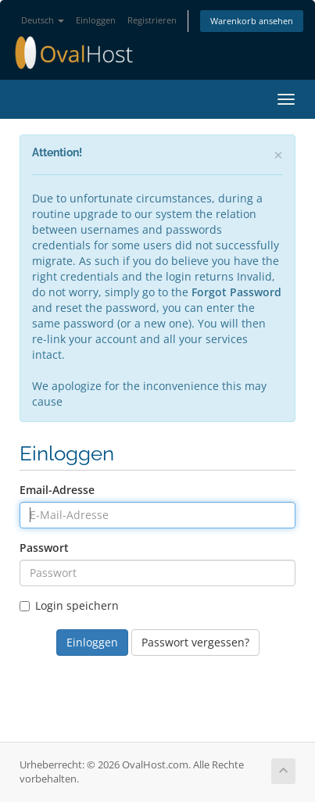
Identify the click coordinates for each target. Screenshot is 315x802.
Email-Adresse (57, 489)
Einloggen (96, 20)
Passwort (44, 547)
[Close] (278, 155)
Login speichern (69, 605)
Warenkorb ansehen (251, 21)
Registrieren (152, 20)
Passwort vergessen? (195, 642)
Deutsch (42, 20)
